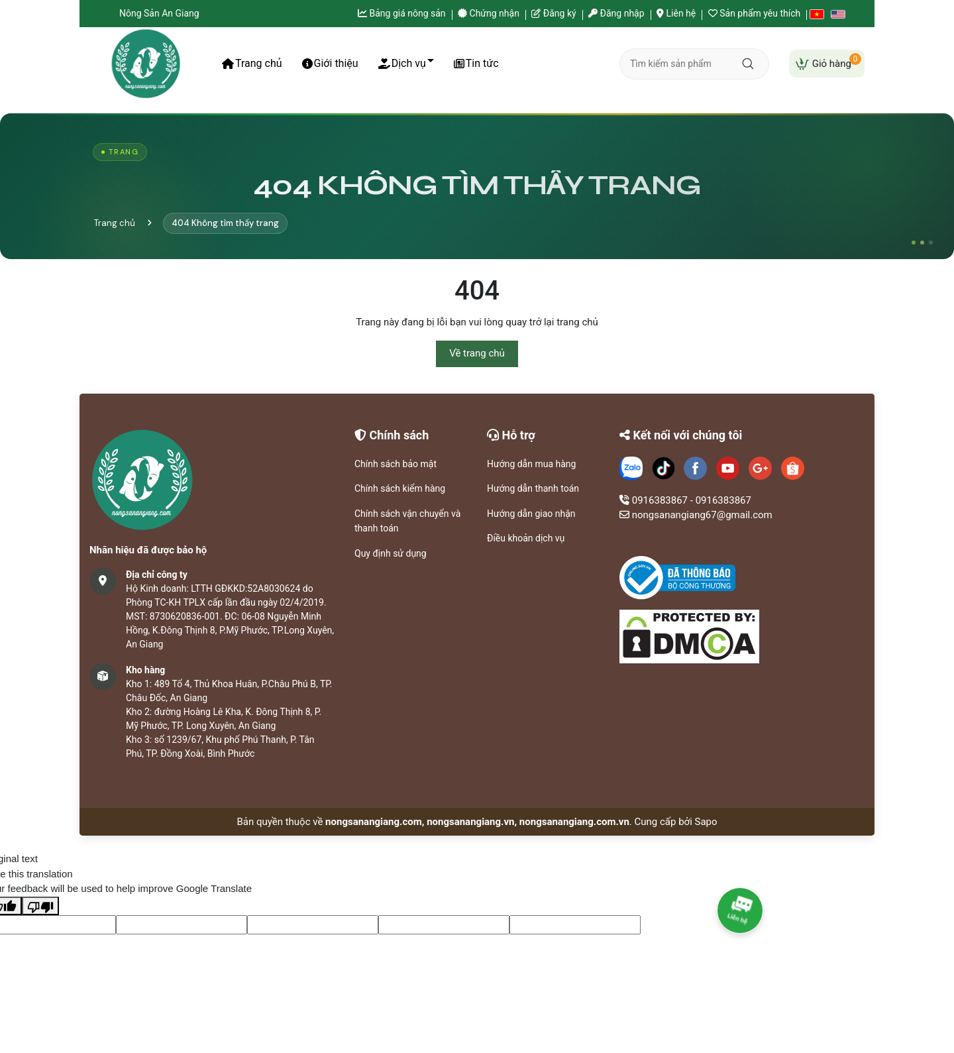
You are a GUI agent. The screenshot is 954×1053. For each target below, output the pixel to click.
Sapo (706, 822)
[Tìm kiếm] (747, 63)
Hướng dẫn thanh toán (533, 488)
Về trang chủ (477, 353)
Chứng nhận (488, 13)
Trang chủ (252, 63)
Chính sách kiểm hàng (399, 488)
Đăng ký (553, 13)
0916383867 (660, 500)
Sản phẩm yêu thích (754, 13)
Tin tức (476, 63)
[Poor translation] (40, 906)
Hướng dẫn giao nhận (531, 513)
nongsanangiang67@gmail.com (702, 515)
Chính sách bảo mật (395, 464)
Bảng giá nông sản (402, 13)
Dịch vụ (402, 63)
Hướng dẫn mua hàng (531, 464)
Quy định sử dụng (390, 553)
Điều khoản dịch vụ (525, 538)
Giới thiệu (330, 63)
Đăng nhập (616, 13)
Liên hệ (676, 13)
